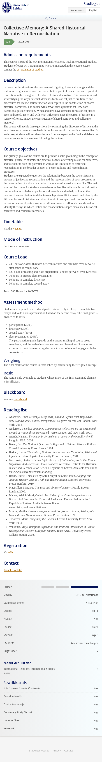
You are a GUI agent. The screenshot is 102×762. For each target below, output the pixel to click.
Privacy (57, 750)
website (17, 228)
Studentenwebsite (39, 750)
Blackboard (20, 399)
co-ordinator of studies (30, 69)
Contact (68, 750)
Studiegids (92, 3)
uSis (10, 552)
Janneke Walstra (13, 570)
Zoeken (53, 18)
